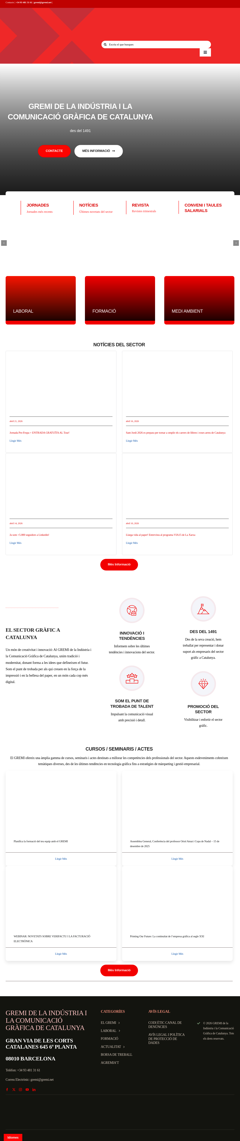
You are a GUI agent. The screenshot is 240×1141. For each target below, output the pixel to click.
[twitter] (13, 1089)
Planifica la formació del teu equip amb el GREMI (41, 841)
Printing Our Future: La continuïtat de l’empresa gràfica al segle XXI (167, 936)
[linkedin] (33, 1089)
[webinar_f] (61, 772)
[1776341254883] (177, 356)
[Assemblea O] (177, 772)
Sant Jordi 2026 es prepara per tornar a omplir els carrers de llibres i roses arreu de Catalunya (176, 432)
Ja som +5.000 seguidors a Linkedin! (29, 534)
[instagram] (20, 1089)
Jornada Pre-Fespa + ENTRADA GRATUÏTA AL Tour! (39, 432)
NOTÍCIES (88, 205)
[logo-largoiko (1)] (120, 243)
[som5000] (61, 458)
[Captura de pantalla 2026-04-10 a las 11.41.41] (177, 458)
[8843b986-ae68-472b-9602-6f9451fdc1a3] (61, 356)
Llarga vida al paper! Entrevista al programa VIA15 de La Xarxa (160, 534)
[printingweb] (177, 867)
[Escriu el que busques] (156, 44)
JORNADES (38, 205)
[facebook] (7, 1089)
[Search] (105, 44)
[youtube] (27, 1089)
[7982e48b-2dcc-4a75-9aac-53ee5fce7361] (61, 867)
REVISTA (140, 205)
